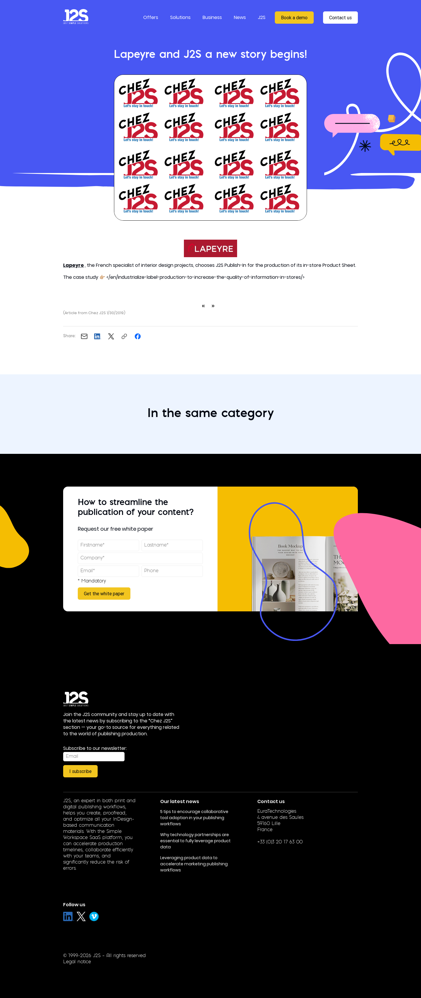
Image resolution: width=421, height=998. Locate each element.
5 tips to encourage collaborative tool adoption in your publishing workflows (194, 818)
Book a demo (294, 17)
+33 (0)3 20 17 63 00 (280, 842)
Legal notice (77, 962)
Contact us (340, 17)
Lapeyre (73, 265)
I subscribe (80, 771)
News (240, 17)
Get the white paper (104, 593)
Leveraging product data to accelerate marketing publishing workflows (194, 864)
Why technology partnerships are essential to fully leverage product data (195, 841)
